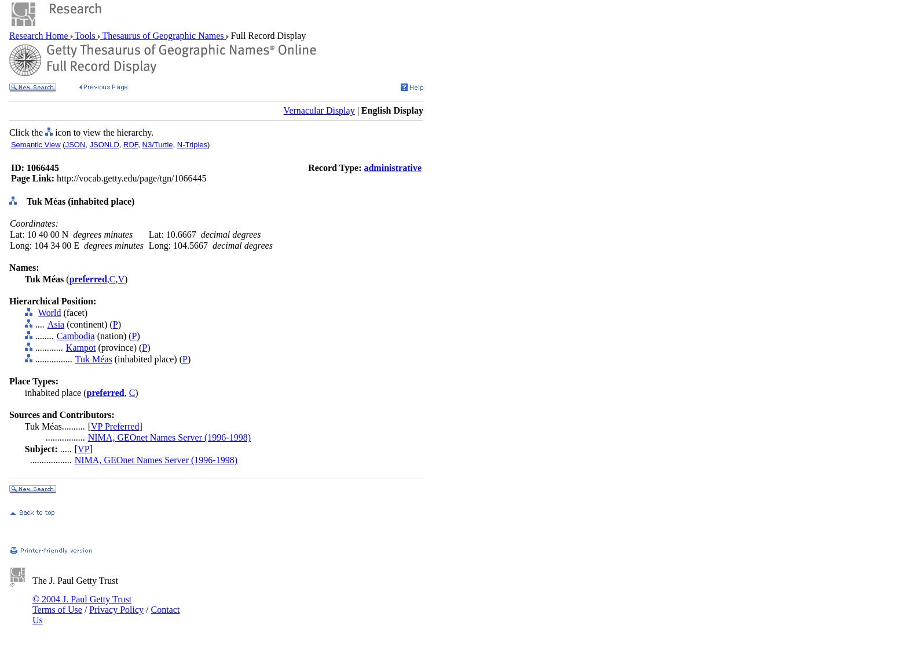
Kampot (81, 347)
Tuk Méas (93, 359)
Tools (85, 36)
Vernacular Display (319, 110)
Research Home (40, 36)
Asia (55, 324)
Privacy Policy (116, 610)
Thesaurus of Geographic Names (163, 36)
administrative (393, 168)
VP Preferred (115, 426)
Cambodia (76, 336)
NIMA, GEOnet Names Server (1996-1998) (169, 437)
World (49, 313)
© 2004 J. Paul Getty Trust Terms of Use (81, 604)
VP (83, 449)
